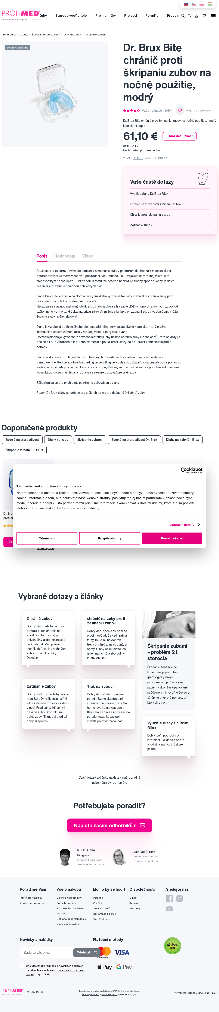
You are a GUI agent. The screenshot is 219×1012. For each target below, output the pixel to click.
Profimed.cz (9, 34)
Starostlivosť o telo (71, 15)
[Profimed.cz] (21, 15)
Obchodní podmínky (68, 897)
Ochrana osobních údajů (71, 918)
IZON (201, 992)
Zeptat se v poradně (32, 903)
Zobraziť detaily (182, 524)
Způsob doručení (66, 903)
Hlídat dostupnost (179, 136)
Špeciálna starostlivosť (45, 34)
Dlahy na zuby (72, 34)
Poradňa (151, 15)
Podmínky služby (110, 994)
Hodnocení (64, 256)
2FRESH (212, 992)
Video (87, 256)
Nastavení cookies (67, 924)
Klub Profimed (101, 919)
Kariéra (133, 903)
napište (122, 782)
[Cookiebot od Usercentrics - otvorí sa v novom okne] (184, 470)
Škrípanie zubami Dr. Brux (24, 449)
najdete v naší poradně (124, 777)
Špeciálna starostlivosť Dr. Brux (134, 439)
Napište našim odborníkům (109, 825)
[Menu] (213, 15)
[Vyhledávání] (182, 15)
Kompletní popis (134, 125)
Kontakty (135, 908)
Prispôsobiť (109, 538)
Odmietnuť (47, 538)
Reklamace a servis (104, 913)
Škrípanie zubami (95, 34)
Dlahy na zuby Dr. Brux (182, 439)
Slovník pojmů (101, 908)
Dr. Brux (138, 158)
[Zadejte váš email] (47, 952)
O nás (132, 897)
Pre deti (130, 15)
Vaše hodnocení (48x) (157, 110)
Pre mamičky (105, 15)
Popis (42, 256)
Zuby (43, 15)
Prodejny (174, 15)
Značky (97, 903)
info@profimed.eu (31, 897)
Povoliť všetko (172, 538)
